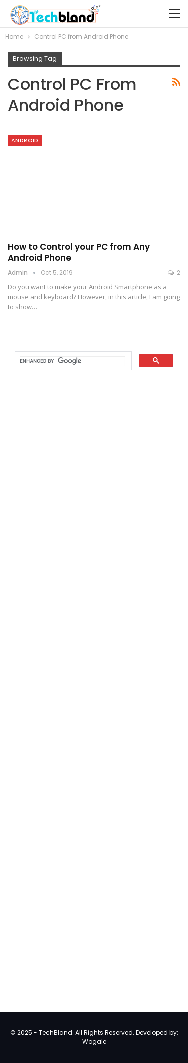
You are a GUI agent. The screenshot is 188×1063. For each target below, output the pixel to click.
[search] (72, 361)
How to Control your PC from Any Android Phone (79, 252)
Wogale (94, 1041)
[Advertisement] (83, 539)
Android (25, 140)
